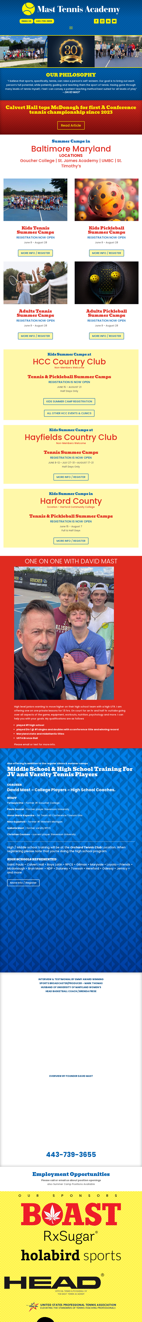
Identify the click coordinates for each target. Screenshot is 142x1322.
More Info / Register (35, 253)
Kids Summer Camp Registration (69, 401)
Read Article (71, 125)
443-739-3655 (44, 21)
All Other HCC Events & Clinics (69, 413)
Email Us (26, 21)
